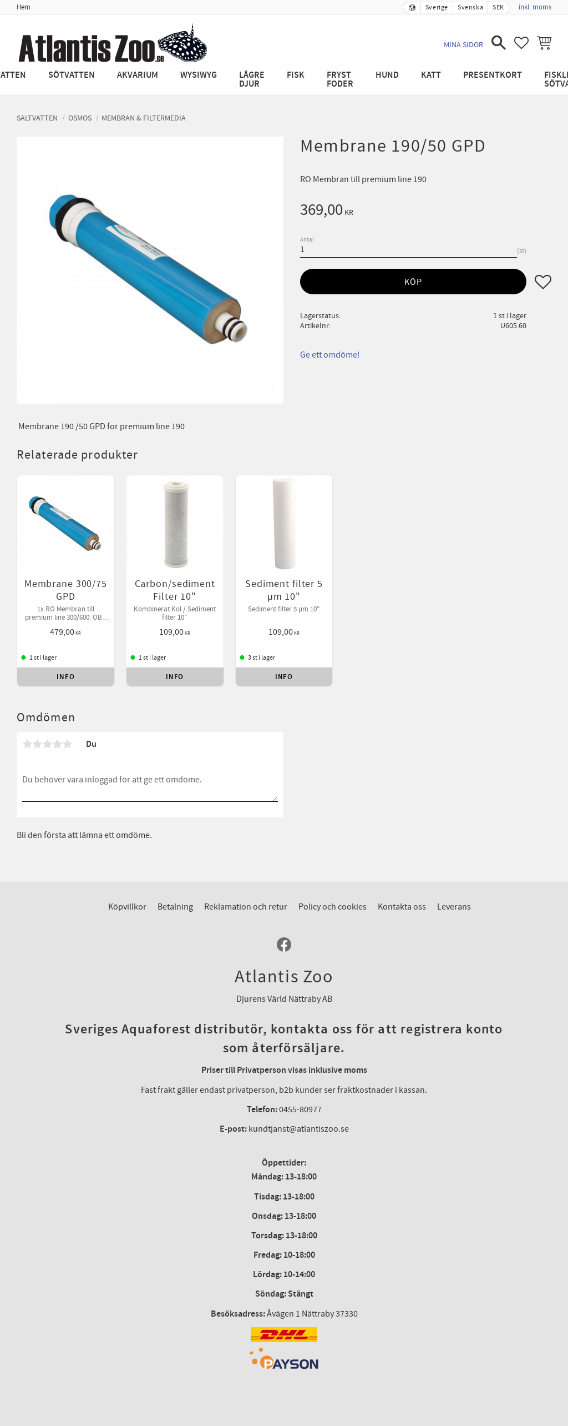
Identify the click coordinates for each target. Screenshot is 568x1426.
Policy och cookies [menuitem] (332, 906)
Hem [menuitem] (24, 7)
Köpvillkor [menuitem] (127, 906)
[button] (498, 43)
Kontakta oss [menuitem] (402, 906)
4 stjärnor (57, 744)
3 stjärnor (47, 744)
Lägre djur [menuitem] (252, 79)
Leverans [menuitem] (454, 906)
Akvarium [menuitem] (137, 75)
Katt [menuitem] (431, 75)
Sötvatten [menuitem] (71, 75)
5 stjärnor (67, 744)
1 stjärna (27, 744)
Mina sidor (463, 44)
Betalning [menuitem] (175, 906)
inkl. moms (535, 7)
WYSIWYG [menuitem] (198, 75)
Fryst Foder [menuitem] (340, 79)
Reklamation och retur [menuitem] (245, 906)
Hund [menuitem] (387, 75)
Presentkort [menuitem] (492, 75)
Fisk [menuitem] (296, 75)
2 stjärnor (37, 744)
